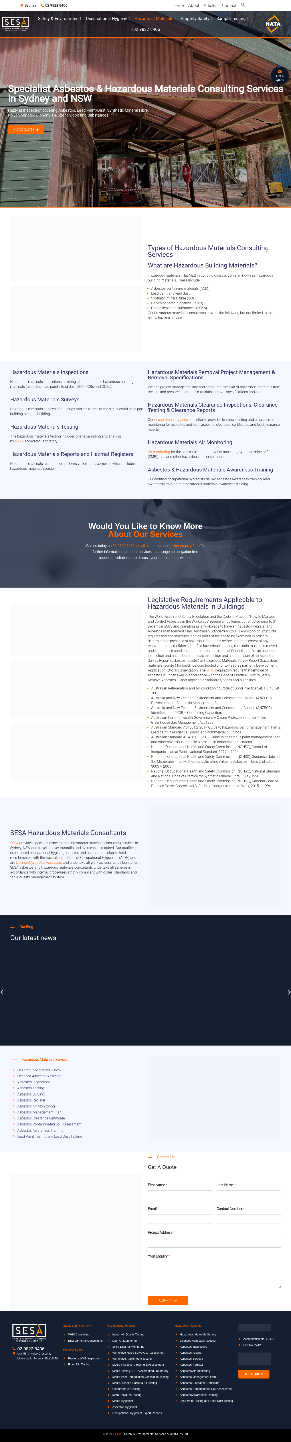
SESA (14, 843)
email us (143, 546)
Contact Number (231, 1209)
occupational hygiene (171, 420)
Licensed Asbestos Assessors (39, 862)
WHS (210, 670)
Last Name (226, 1185)
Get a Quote (280, 77)
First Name (157, 1185)
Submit (165, 1300)
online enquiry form (185, 546)
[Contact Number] (249, 1219)
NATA (19, 441)
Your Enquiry (159, 1256)
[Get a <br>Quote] (280, 72)
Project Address (161, 1232)
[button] (243, 6)
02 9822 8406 (123, 546)
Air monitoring (159, 452)
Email (153, 1209)
